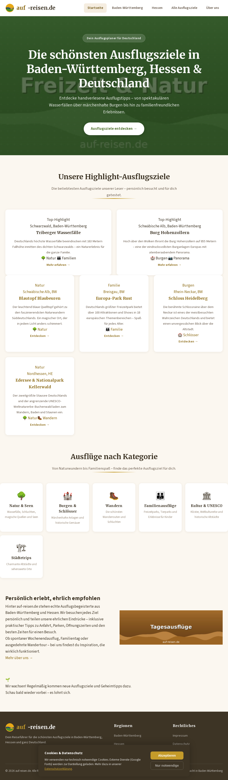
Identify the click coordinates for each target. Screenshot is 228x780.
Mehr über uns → (19, 658)
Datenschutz (181, 743)
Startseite (95, 7)
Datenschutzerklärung (58, 769)
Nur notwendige (167, 765)
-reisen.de (30, 8)
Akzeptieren (167, 755)
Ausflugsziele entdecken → (114, 128)
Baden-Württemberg (127, 7)
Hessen (157, 7)
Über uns (212, 7)
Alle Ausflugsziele (184, 7)
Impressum (180, 735)
